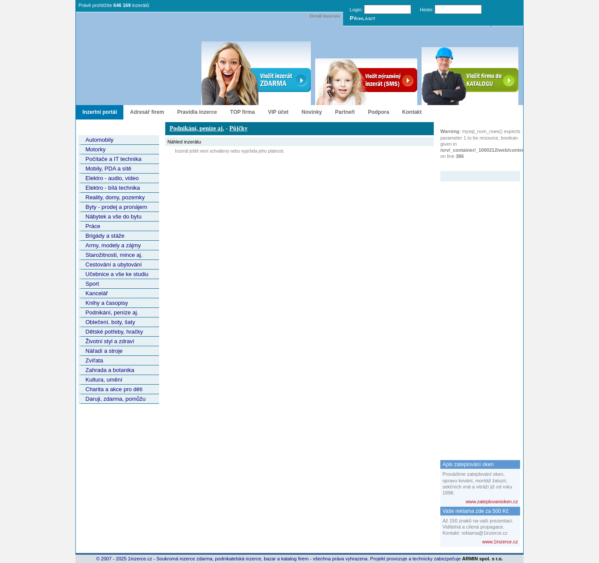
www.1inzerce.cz (500, 541)
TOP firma (242, 112)
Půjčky (238, 128)
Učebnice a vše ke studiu (117, 274)
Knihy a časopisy (106, 303)
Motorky (95, 149)
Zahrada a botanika (109, 370)
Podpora (378, 112)
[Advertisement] (475, 312)
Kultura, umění (104, 379)
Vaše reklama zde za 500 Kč (475, 511)
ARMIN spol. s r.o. (482, 558)
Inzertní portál (99, 112)
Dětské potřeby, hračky (114, 331)
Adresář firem (147, 112)
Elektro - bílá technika (112, 187)
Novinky (312, 112)
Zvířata (94, 360)
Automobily (99, 139)
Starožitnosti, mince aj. (114, 255)
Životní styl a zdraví (109, 341)
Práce (92, 226)
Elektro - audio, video (112, 178)
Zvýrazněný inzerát (473, 165)
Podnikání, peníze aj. (111, 312)
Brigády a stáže (105, 235)
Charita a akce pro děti (114, 389)
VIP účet (278, 112)
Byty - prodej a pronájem (116, 207)
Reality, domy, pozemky (115, 197)
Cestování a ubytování (113, 264)
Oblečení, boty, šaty (110, 322)
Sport (92, 283)
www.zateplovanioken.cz (492, 501)
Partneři (345, 112)
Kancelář (96, 293)
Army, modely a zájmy (113, 245)
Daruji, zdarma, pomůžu (115, 399)
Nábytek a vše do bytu (113, 216)
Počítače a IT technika (113, 159)
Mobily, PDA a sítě (108, 168)
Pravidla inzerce (197, 112)
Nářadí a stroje (104, 351)
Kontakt (412, 112)
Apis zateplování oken (467, 464)
